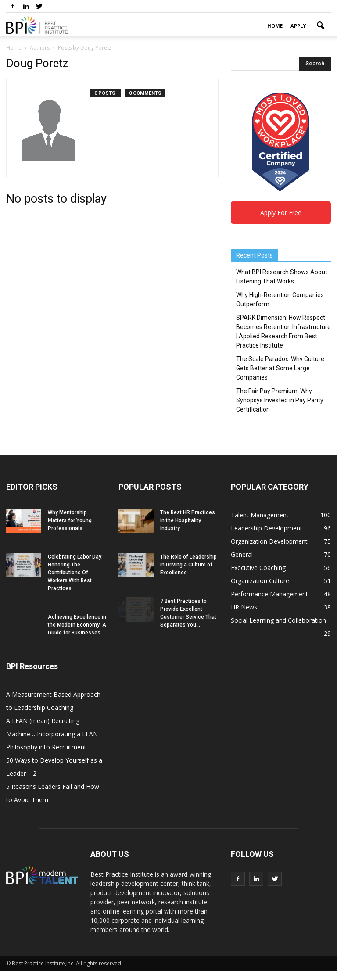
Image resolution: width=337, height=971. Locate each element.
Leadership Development (266, 528)
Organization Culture (260, 581)
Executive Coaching (258, 567)
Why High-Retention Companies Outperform (280, 299)
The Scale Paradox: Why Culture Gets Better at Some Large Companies (280, 368)
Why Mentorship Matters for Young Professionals (70, 520)
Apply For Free (280, 212)
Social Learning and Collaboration (278, 620)
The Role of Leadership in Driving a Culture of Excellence (188, 565)
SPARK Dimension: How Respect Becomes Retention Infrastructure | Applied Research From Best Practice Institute (283, 331)
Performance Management (269, 594)
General (242, 554)
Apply (298, 25)
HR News (244, 607)
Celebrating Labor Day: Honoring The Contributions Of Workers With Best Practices (75, 572)
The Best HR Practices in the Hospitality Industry (187, 520)
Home (275, 25)
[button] (320, 25)
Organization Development (269, 541)
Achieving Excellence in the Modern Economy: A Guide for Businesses (77, 625)
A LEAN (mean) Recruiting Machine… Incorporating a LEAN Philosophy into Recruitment (52, 734)
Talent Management (260, 515)
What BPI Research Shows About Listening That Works (281, 277)
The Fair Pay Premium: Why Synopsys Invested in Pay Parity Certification (279, 400)
